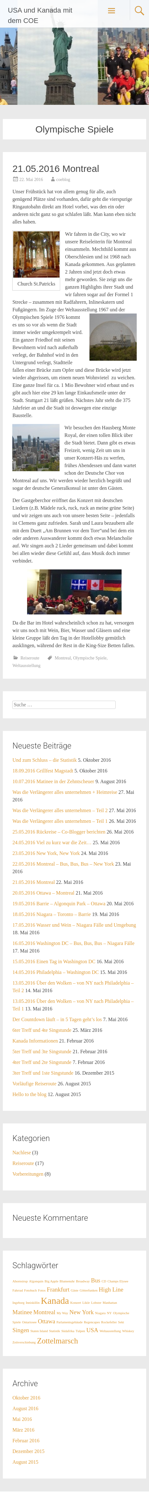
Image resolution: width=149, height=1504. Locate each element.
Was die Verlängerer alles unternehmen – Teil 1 (59, 821)
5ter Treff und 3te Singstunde (41, 1051)
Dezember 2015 (28, 1451)
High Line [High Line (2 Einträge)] (111, 1289)
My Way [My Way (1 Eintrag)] (62, 1313)
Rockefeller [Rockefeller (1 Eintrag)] (109, 1322)
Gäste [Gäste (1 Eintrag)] (74, 1290)
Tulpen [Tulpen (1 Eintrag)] (80, 1331)
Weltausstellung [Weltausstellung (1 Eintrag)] (110, 1331)
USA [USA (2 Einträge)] (92, 1330)
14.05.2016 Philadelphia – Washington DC (55, 972)
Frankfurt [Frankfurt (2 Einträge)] (58, 1289)
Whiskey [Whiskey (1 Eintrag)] (128, 1331)
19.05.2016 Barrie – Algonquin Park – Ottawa (58, 903)
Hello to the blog (29, 1094)
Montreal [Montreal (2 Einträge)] (44, 1312)
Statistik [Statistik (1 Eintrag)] (54, 1331)
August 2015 (25, 1462)
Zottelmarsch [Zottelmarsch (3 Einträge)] (57, 1341)
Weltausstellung (26, 665)
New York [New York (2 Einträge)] (81, 1312)
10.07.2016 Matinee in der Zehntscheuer (53, 781)
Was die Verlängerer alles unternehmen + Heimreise (64, 792)
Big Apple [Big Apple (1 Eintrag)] (52, 1281)
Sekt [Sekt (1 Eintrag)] (121, 1322)
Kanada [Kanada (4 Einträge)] (55, 1301)
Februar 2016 (25, 1440)
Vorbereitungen (27, 1174)
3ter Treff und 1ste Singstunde (42, 1073)
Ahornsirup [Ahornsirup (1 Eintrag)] (20, 1281)
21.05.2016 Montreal (55, 168)
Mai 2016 (22, 1419)
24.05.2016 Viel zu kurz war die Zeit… (51, 842)
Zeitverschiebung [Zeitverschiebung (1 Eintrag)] (24, 1342)
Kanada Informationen (35, 1040)
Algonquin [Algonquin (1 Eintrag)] (36, 1281)
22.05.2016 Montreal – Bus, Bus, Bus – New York (63, 864)
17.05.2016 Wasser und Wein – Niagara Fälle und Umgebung (74, 925)
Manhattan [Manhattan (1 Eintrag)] (110, 1302)
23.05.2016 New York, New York (46, 853)
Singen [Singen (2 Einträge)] (20, 1330)
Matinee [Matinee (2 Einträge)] (22, 1312)
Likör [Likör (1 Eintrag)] (86, 1302)
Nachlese (21, 1152)
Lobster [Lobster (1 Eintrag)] (96, 1302)
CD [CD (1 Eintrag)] (104, 1281)
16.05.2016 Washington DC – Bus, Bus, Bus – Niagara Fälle (73, 943)
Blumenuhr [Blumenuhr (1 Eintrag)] (67, 1281)
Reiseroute (29, 658)
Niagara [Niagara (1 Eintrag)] (100, 1313)
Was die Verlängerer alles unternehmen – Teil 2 (59, 810)
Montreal (63, 658)
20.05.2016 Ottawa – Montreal (43, 893)
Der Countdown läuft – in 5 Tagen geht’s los (57, 1019)
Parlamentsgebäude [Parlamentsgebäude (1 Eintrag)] (69, 1322)
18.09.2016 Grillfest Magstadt (42, 770)
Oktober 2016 (26, 1397)
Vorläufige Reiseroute (34, 1083)
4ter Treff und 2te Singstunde (41, 1062)
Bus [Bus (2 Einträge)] (95, 1280)
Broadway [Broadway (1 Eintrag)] (83, 1281)
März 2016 (23, 1430)
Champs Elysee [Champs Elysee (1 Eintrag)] (117, 1281)
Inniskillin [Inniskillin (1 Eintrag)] (33, 1302)
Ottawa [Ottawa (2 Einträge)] (46, 1321)
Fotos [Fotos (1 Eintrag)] (42, 1290)
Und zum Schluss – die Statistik (44, 760)
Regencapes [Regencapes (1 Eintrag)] (92, 1322)
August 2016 (25, 1408)
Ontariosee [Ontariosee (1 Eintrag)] (29, 1322)
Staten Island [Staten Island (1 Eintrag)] (39, 1331)
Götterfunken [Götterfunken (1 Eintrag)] (89, 1290)
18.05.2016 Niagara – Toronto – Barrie (51, 914)
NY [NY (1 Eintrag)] (109, 1313)
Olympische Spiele (89, 658)
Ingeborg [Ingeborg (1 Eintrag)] (18, 1302)
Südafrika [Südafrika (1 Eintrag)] (67, 1331)
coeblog (63, 179)
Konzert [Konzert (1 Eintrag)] (75, 1302)
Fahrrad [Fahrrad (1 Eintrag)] (17, 1290)
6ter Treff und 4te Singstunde (41, 1030)
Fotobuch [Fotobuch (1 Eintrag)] (30, 1290)
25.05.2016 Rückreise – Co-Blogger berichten (58, 831)
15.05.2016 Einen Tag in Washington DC (53, 961)
